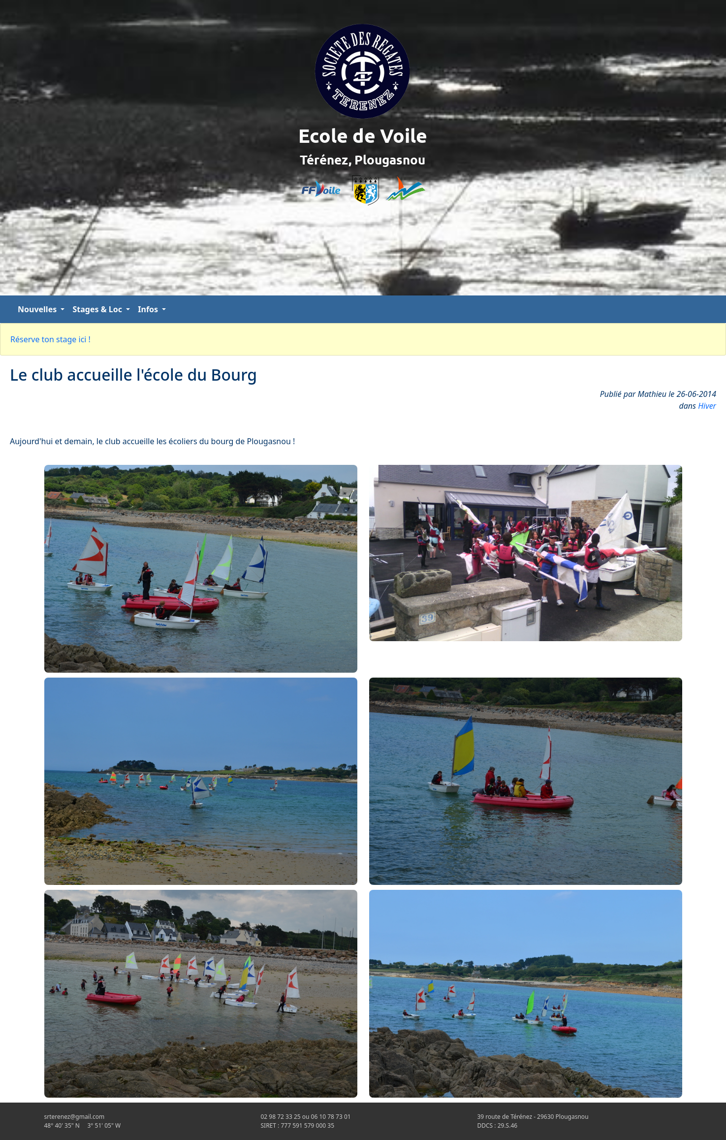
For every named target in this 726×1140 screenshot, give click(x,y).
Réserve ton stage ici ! (50, 339)
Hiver (707, 405)
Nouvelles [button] (38, 309)
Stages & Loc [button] (98, 309)
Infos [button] (149, 309)
